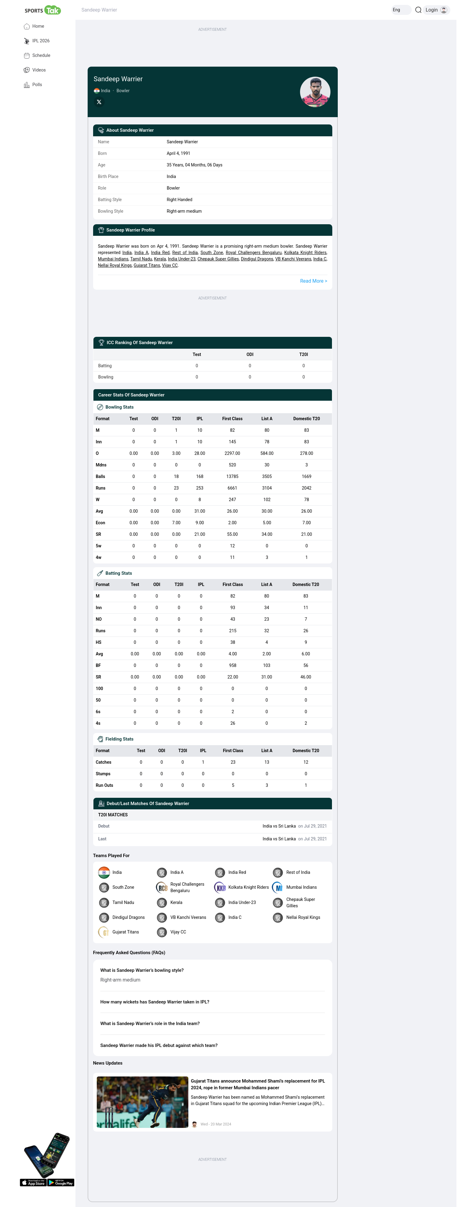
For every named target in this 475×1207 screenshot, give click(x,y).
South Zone (212, 252)
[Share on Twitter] (99, 101)
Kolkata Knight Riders (305, 252)
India (126, 252)
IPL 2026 (36, 41)
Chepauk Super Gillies (218, 258)
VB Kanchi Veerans (293, 258)
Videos (34, 70)
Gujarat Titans (147, 265)
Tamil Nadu (141, 258)
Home (33, 26)
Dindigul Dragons (257, 258)
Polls (32, 85)
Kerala (160, 258)
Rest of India (185, 252)
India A (141, 252)
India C (320, 258)
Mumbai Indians (113, 258)
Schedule (37, 55)
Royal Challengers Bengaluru (253, 252)
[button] (143, 1102)
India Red (160, 252)
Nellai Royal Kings (115, 265)
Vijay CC (170, 265)
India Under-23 (182, 258)
